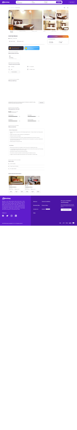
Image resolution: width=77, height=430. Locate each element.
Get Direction (41, 102)
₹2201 (22, 192)
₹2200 (38, 192)
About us (35, 201)
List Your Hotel (66, 209)
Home (9, 7)
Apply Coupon (65, 36)
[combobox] (23, 2)
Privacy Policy (45, 205)
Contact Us (35, 209)
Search (58, 2)
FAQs (34, 212)
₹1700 (32, 192)
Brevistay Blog (36, 205)
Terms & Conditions (46, 201)
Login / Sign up (72, 2)
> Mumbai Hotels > (12, 7)
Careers (43, 209)
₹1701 (16, 192)
